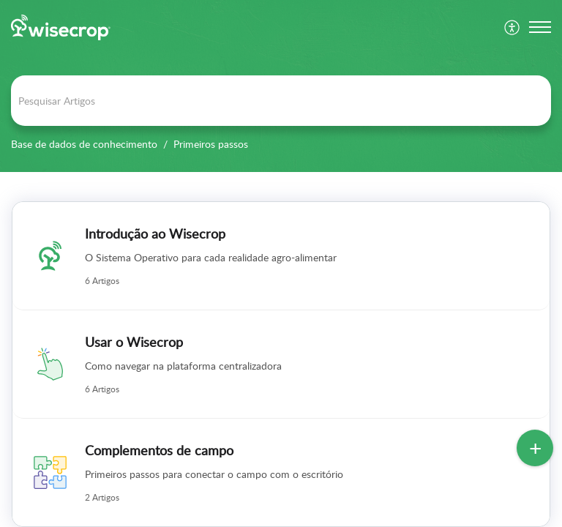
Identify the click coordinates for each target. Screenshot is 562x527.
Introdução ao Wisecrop (155, 233)
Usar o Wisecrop (134, 342)
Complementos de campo (159, 450)
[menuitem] (512, 27)
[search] (281, 100)
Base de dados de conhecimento (84, 144)
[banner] (281, 86)
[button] (540, 27)
